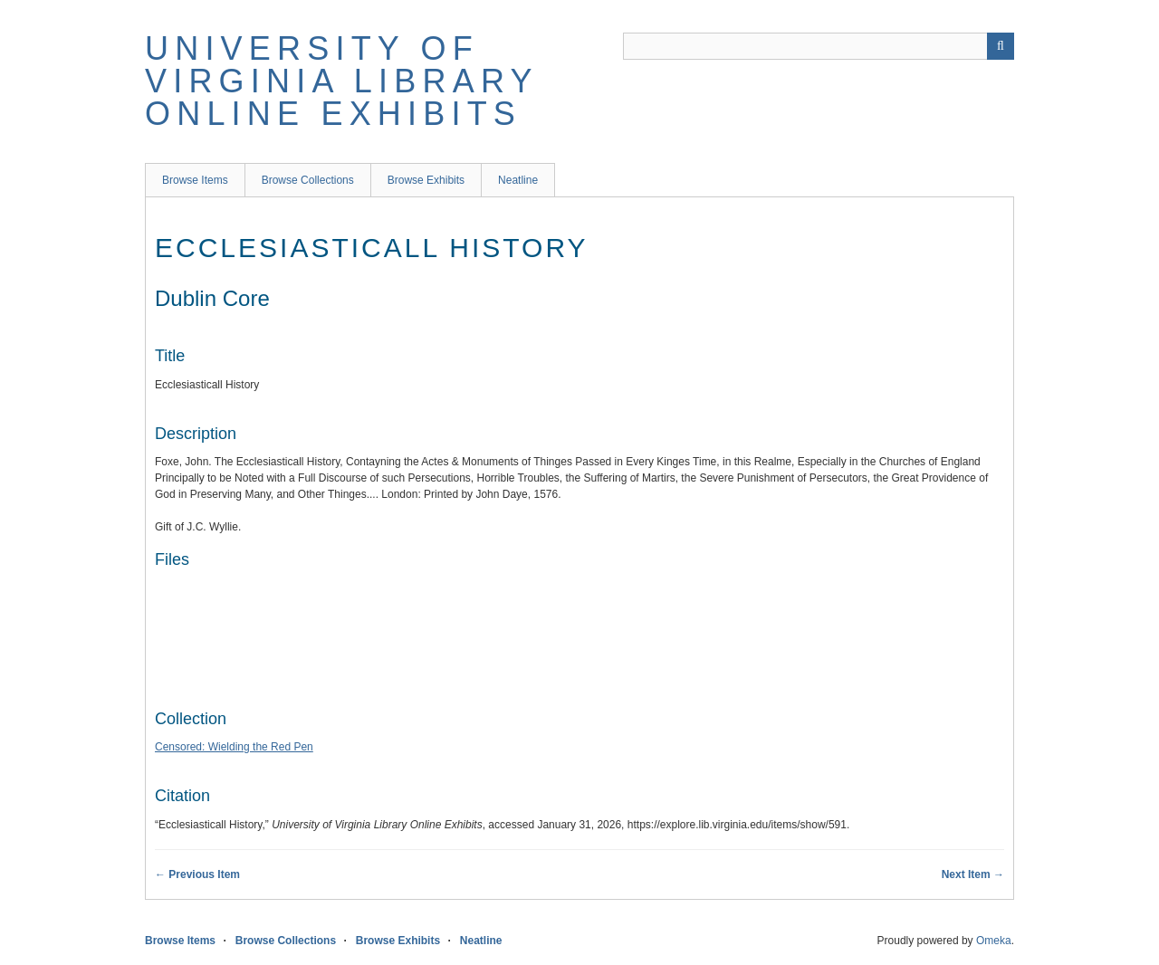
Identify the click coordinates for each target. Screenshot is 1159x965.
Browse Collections (308, 180)
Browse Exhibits (426, 180)
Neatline (518, 180)
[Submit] (1000, 46)
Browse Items (195, 180)
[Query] (818, 46)
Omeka (993, 940)
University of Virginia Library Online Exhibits (341, 81)
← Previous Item (197, 874)
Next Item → (973, 874)
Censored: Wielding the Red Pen (234, 746)
